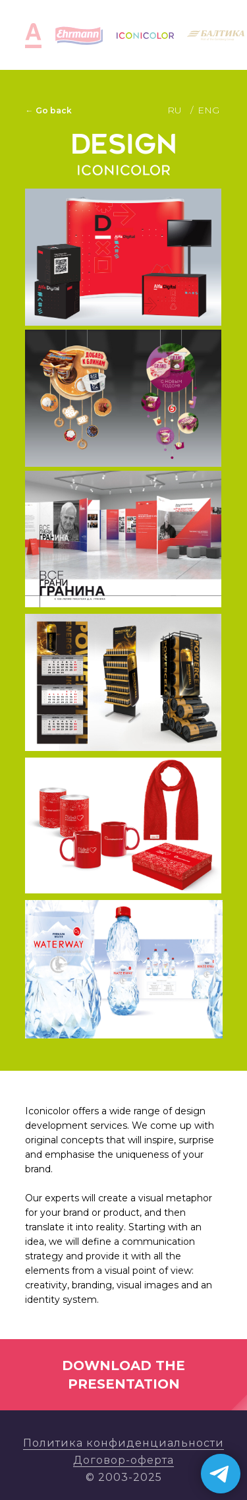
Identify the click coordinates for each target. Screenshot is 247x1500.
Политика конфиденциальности (123, 1443)
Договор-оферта (123, 1460)
